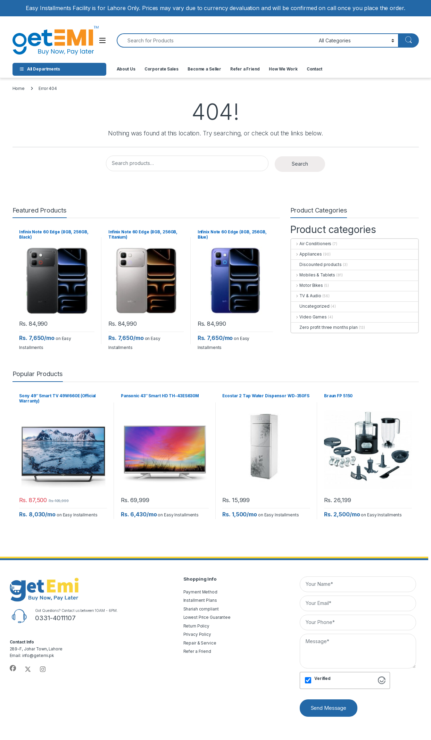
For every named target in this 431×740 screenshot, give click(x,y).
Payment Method (200, 592)
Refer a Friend (244, 69)
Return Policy (196, 626)
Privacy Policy (197, 634)
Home (19, 88)
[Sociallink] (13, 668)
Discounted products (316, 264)
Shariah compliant (201, 609)
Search (300, 164)
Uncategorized (310, 306)
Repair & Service (199, 643)
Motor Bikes (307, 285)
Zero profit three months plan (324, 327)
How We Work (283, 69)
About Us (126, 69)
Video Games (309, 317)
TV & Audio (306, 295)
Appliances (306, 254)
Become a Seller (204, 69)
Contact (314, 69)
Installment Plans (200, 600)
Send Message (329, 708)
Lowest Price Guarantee (207, 617)
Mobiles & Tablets (313, 275)
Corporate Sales (161, 69)
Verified (322, 678)
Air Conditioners (311, 243)
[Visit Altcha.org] (382, 680)
